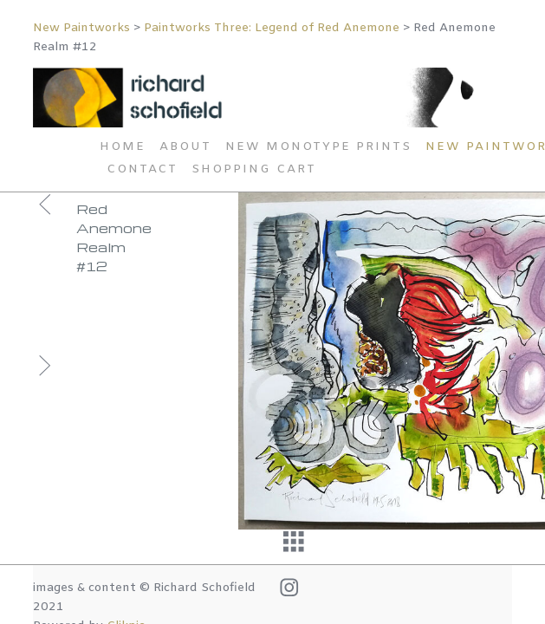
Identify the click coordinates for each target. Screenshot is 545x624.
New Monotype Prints (318, 147)
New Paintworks (81, 28)
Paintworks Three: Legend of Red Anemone (271, 28)
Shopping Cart (253, 169)
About (185, 147)
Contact (142, 169)
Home (123, 147)
